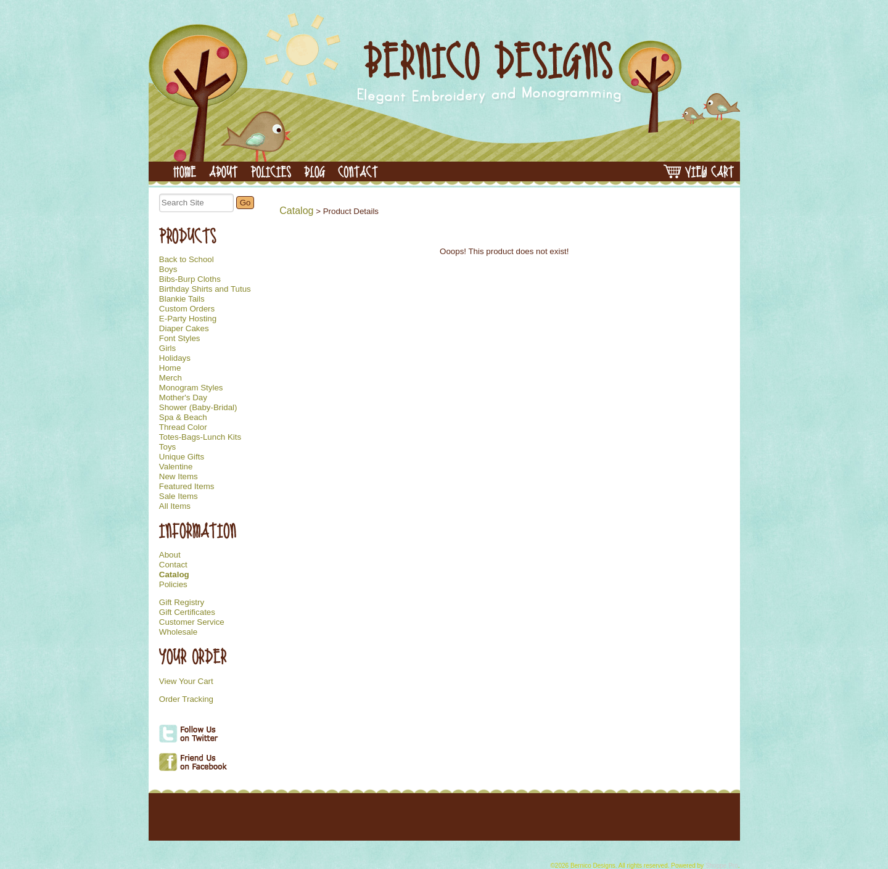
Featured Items (187, 486)
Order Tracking (186, 699)
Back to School (186, 260)
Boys (168, 269)
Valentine (176, 467)
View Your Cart (186, 681)
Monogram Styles (191, 388)
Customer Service (191, 622)
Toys (167, 447)
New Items (178, 477)
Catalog (174, 575)
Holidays (175, 358)
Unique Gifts (181, 457)
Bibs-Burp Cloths (190, 279)
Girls (167, 348)
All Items (175, 506)
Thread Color (183, 427)
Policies (173, 585)
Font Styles (179, 338)
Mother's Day (183, 398)
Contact (173, 565)
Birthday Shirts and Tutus (205, 289)
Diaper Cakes (184, 329)
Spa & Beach (183, 417)
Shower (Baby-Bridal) (198, 408)
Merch (170, 378)
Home (170, 368)
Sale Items (178, 496)
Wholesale (178, 632)
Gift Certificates (187, 612)
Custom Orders (187, 309)
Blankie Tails (182, 299)
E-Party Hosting (187, 319)
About (170, 555)
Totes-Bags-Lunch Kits (200, 437)
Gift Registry (181, 602)
